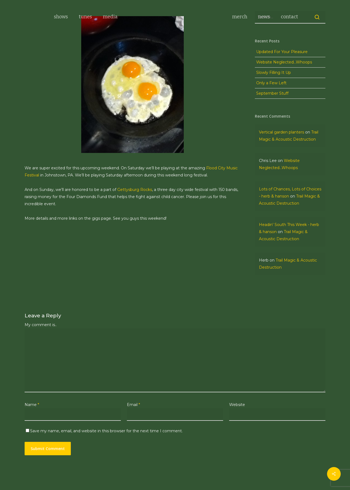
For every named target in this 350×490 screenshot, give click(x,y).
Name (32, 404)
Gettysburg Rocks (134, 189)
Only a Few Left (271, 82)
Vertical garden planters (281, 132)
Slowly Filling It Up (273, 72)
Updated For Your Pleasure (282, 51)
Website (237, 404)
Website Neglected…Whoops (284, 62)
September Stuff (272, 93)
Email (133, 404)
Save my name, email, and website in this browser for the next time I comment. (106, 430)
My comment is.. (41, 324)
